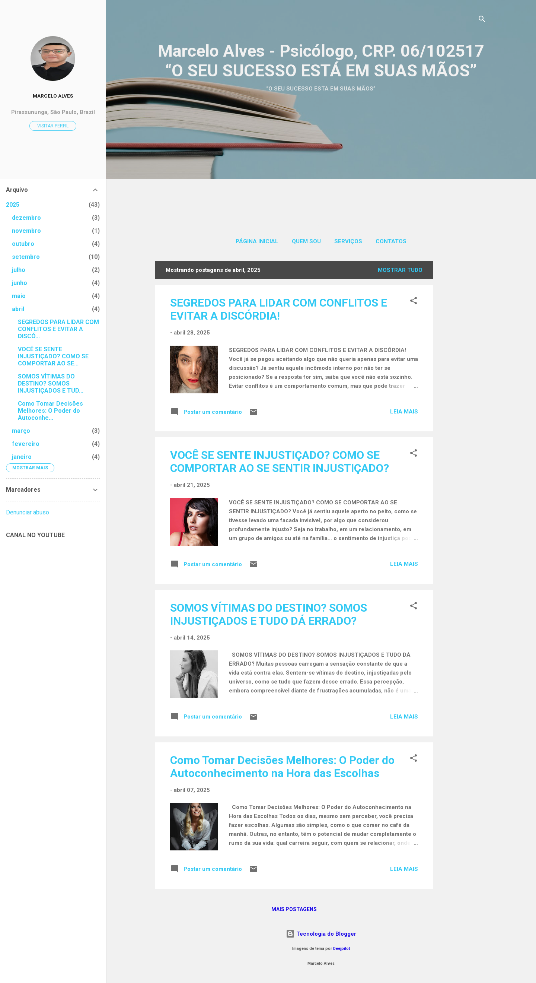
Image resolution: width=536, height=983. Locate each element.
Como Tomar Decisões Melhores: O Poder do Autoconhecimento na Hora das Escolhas (282, 767)
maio (19, 295)
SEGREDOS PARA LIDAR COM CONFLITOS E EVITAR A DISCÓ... (58, 329)
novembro (26, 230)
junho (19, 282)
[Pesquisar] (482, 20)
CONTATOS (391, 241)
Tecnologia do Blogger (321, 933)
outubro (23, 243)
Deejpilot (341, 948)
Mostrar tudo (400, 270)
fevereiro (25, 443)
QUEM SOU (306, 241)
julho (18, 269)
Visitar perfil (52, 126)
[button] (413, 302)
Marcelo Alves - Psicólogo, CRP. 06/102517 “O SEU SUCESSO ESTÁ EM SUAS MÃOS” (321, 60)
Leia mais (404, 411)
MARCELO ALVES (53, 96)
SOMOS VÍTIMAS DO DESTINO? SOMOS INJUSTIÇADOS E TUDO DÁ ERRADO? (268, 614)
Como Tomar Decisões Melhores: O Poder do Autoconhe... (50, 410)
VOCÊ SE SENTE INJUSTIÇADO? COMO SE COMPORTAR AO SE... (53, 356)
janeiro (22, 456)
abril (18, 309)
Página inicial (257, 241)
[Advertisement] (320, 150)
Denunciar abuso (27, 512)
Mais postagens (294, 909)
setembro (26, 256)
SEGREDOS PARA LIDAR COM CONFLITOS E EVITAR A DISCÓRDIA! (278, 309)
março (21, 430)
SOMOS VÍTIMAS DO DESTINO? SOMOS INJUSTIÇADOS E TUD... (50, 383)
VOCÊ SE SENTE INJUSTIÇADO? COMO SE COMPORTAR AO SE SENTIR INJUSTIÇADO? (279, 461)
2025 (12, 204)
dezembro (26, 217)
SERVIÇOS (348, 241)
